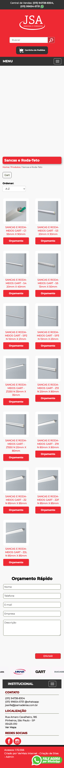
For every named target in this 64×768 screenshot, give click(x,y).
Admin (10, 756)
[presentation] (26, 645)
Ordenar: (8, 183)
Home (6, 167)
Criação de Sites (49, 753)
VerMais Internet (27, 753)
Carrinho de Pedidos (32, 50)
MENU (8, 61)
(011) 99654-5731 (32, 6)
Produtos (15, 167)
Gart (7, 175)
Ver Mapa (10, 727)
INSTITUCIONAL (20, 684)
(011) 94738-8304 (43, 2)
